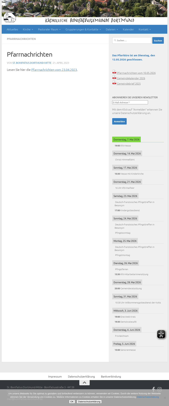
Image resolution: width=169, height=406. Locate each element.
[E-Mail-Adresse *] (130, 102)
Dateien (110, 29)
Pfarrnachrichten (21, 39)
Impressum (55, 376)
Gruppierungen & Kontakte (82, 29)
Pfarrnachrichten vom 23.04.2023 (54, 69)
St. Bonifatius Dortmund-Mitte (32, 62)
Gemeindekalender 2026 (128, 78)
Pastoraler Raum (48, 29)
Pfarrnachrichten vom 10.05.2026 (134, 73)
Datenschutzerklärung (134, 113)
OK (72, 401)
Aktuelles (12, 29)
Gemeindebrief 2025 (126, 83)
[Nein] (164, 397)
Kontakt (143, 29)
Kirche (27, 29)
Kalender (128, 29)
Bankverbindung (111, 376)
